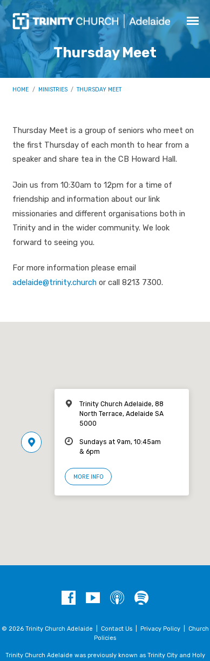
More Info (88, 476)
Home (20, 89)
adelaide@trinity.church (54, 282)
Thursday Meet (99, 89)
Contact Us (116, 628)
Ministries (52, 89)
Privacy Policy (160, 628)
